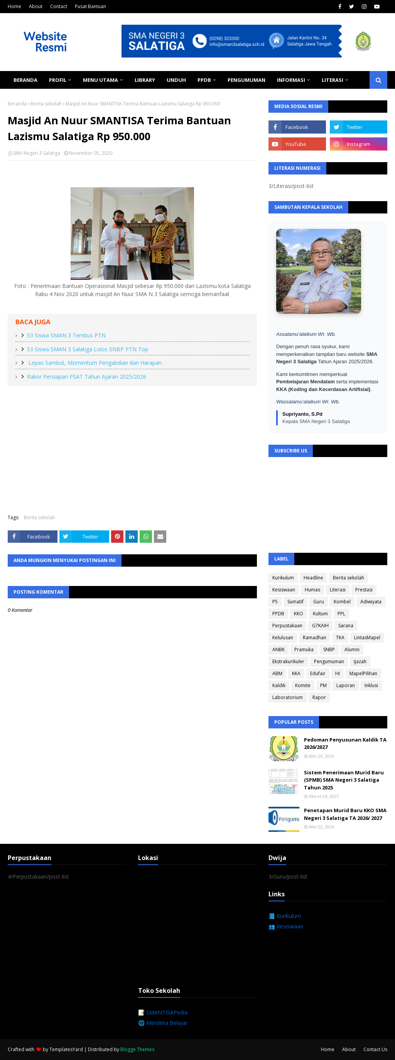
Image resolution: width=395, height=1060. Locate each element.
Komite (303, 685)
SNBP (329, 649)
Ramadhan (314, 637)
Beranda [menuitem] (25, 79)
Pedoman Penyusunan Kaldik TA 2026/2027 (345, 743)
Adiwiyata (370, 601)
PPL (341, 613)
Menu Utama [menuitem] (100, 79)
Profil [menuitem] (57, 79)
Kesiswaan (283, 589)
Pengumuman (329, 661)
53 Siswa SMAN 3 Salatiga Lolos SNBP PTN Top (87, 349)
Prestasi (364, 589)
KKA (296, 673)
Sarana (345, 625)
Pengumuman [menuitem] (246, 79)
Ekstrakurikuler (288, 661)
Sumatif (295, 601)
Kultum (320, 613)
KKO (298, 613)
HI (337, 673)
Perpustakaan (287, 625)
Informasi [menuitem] (291, 79)
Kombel (342, 601)
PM (323, 685)
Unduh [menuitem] (176, 79)
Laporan (345, 685)
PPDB (278, 613)
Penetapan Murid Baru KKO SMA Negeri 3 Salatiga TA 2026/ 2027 (345, 814)
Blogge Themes (137, 1049)
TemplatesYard (66, 1049)
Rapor (319, 697)
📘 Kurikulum (284, 915)
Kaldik (278, 685)
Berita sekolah (46, 103)
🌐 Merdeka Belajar (162, 1022)
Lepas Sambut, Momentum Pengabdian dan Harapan (94, 362)
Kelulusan (282, 637)
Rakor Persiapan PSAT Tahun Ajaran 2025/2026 (86, 376)
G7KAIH (320, 625)
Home (14, 6)
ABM (277, 673)
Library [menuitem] (145, 79)
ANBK (278, 649)
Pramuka (304, 649)
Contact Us (375, 1049)
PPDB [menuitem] (204, 79)
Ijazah (360, 661)
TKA (340, 637)
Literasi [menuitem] (332, 79)
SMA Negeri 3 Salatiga (36, 153)
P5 (275, 601)
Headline (313, 577)
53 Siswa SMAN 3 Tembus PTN (66, 335)
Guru (318, 601)
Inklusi (371, 685)
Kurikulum (283, 577)
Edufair (318, 673)
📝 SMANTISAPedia (162, 1012)
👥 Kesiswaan (285, 926)
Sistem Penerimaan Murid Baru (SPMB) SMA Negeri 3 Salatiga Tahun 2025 (344, 780)
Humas (312, 589)
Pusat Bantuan (90, 6)
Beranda (17, 103)
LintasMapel (367, 637)
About (35, 6)
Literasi (338, 589)
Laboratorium (287, 697)
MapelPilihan (363, 673)
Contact (58, 6)
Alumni (352, 649)
